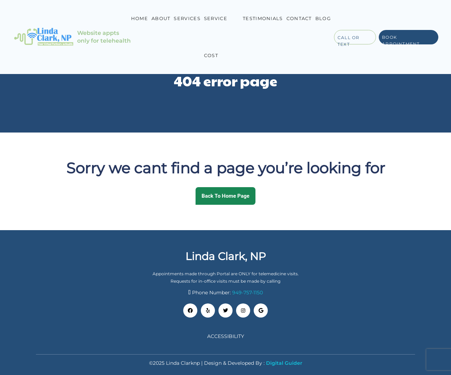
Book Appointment (401, 39)
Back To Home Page (225, 196)
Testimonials (263, 18)
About (161, 18)
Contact (299, 18)
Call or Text (348, 39)
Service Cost (215, 37)
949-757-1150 (247, 292)
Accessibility (225, 336)
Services (187, 18)
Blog (323, 18)
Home (139, 18)
